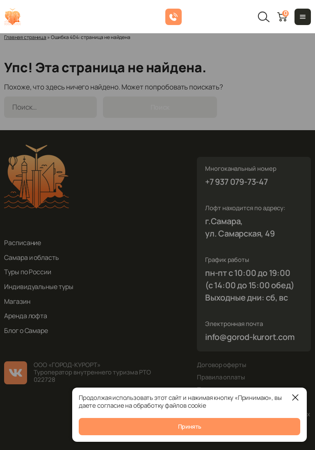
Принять (189, 426)
